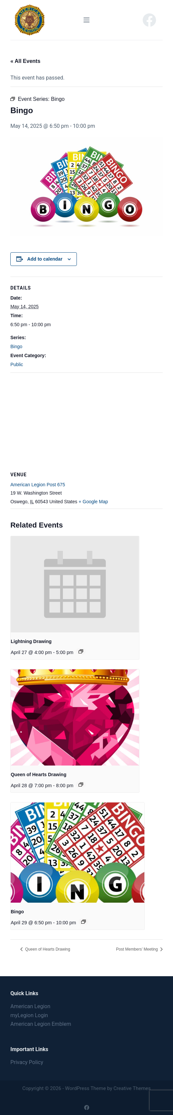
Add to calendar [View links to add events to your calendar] (45, 259)
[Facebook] (149, 20)
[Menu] (86, 20)
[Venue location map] (86, 421)
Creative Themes (132, 1088)
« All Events (25, 61)
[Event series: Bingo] (83, 922)
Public (16, 364)
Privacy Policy (26, 1062)
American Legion (30, 1006)
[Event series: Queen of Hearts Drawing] (81, 784)
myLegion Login (29, 1015)
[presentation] (75, 584)
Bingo (16, 346)
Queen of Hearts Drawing (38, 774)
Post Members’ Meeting (137, 949)
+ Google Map (93, 501)
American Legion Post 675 (37, 484)
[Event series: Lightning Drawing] (81, 651)
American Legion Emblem (40, 1024)
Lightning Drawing (31, 641)
